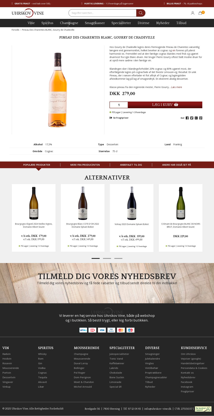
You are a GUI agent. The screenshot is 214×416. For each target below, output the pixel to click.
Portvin (7, 372)
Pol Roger (79, 372)
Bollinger (79, 368)
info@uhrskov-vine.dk (157, 408)
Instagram (187, 386)
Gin (40, 363)
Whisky (42, 354)
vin (173, 50)
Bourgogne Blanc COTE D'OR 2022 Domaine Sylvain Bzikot (82, 225)
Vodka (41, 368)
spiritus (47, 23)
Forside (15, 29)
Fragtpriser (187, 391)
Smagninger (152, 354)
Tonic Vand (116, 358)
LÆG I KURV (165, 105)
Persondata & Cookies (194, 368)
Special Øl (116, 386)
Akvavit (42, 382)
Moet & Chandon (84, 382)
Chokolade (116, 372)
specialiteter (121, 23)
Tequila (42, 377)
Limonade (115, 382)
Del (182, 118)
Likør (41, 386)
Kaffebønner (117, 363)
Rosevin (7, 363)
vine (31, 23)
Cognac (42, 372)
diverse (143, 22)
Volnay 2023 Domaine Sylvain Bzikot (132, 224)
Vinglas (149, 363)
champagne (69, 23)
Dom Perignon (82, 377)
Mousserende (11, 368)
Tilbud (181, 22)
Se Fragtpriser (119, 117)
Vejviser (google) (191, 358)
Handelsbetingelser (192, 363)
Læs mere (176, 87)
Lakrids (114, 368)
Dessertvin (9, 377)
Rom (40, 358)
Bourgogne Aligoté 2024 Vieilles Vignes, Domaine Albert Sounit (33, 225)
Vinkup (7, 386)
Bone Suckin (117, 377)
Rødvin (7, 354)
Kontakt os (187, 372)
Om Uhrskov (188, 354)
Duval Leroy (81, 363)
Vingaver (8, 382)
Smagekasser (95, 23)
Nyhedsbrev (188, 377)
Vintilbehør (151, 368)
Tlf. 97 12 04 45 (132, 408)
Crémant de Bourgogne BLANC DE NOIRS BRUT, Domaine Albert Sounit (180, 225)
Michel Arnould (83, 386)
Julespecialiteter (119, 354)
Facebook (186, 382)
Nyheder (163, 22)
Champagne (81, 354)
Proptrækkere (153, 372)
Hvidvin (7, 358)
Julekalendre (152, 358)
